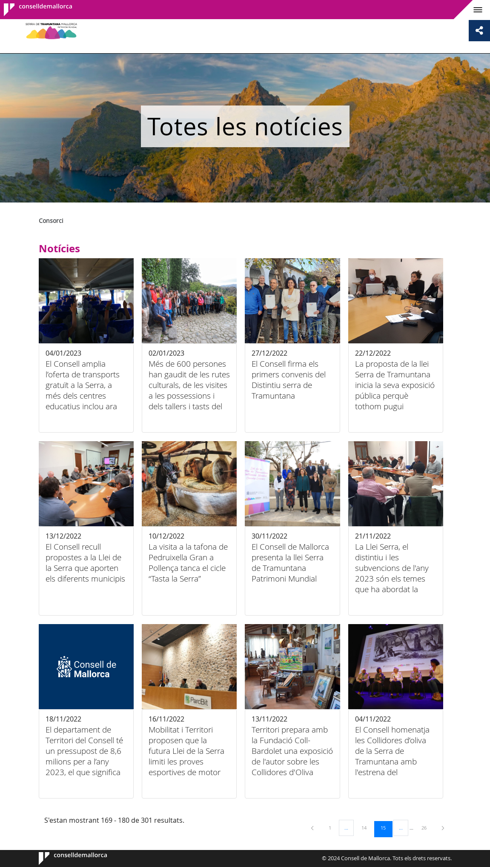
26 (427, 827)
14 (367, 827)
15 (386, 827)
